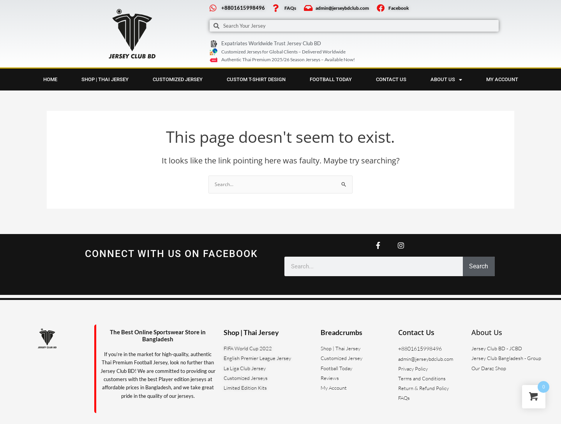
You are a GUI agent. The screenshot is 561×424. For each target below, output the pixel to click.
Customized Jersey (178, 80)
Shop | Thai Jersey (105, 80)
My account (502, 80)
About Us (486, 332)
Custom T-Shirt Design (256, 80)
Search (478, 266)
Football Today (331, 80)
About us (446, 80)
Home (50, 80)
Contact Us (391, 80)
